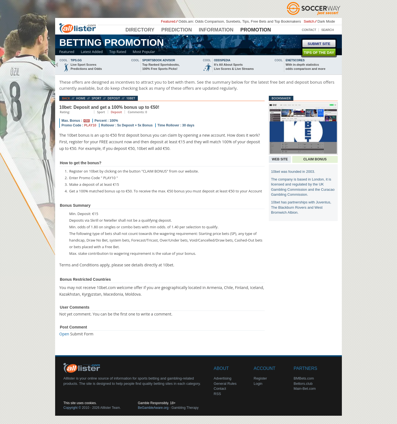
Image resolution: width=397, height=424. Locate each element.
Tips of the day (319, 53)
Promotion (255, 30)
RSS (217, 394)
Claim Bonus (315, 159)
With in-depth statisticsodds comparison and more (305, 66)
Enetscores (295, 60)
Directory (139, 30)
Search (327, 29)
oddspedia (222, 60)
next (340, 64)
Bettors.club (303, 383)
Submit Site (319, 44)
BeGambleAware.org (153, 408)
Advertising (222, 378)
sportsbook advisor (158, 60)
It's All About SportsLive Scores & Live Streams (234, 66)
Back (66, 98)
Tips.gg (76, 60)
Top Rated (117, 51)
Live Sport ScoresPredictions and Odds (86, 66)
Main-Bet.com (305, 388)
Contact (309, 29)
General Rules (225, 383)
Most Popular (144, 51)
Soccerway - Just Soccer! (314, 8)
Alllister (78, 27)
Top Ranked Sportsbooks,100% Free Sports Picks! (160, 66)
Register (260, 378)
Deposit (114, 98)
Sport (96, 98)
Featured (66, 51)
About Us (82, 367)
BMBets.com (304, 378)
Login (258, 383)
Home (80, 98)
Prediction (176, 30)
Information (216, 30)
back (56, 64)
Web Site (280, 159)
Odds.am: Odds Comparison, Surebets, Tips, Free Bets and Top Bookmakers (239, 21)
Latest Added (92, 51)
